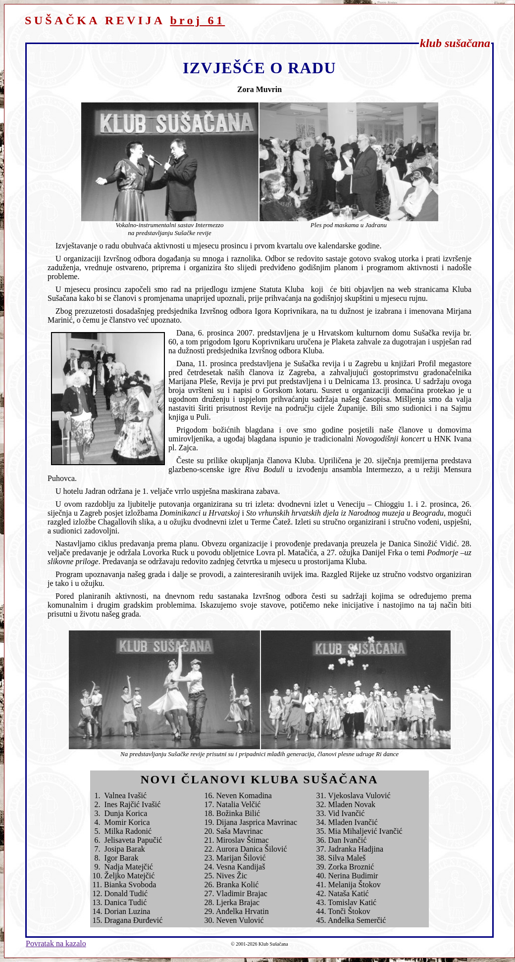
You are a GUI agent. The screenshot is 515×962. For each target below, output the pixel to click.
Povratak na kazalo (56, 943)
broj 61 (197, 20)
